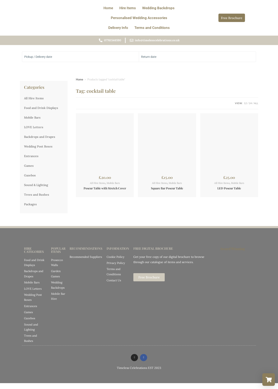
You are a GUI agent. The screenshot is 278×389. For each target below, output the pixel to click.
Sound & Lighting (36, 186)
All (256, 104)
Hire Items (127, 8)
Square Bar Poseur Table (167, 190)
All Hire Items (34, 100)
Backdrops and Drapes (39, 138)
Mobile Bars (32, 119)
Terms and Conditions (152, 28)
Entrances (31, 157)
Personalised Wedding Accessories (139, 18)
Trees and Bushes (36, 196)
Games (29, 167)
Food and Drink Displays (41, 109)
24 (250, 104)
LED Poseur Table (229, 190)
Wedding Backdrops (158, 8)
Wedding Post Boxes (38, 148)
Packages (30, 206)
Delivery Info (118, 28)
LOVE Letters (33, 129)
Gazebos (30, 177)
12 (245, 104)
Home (108, 8)
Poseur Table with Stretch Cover (105, 190)
